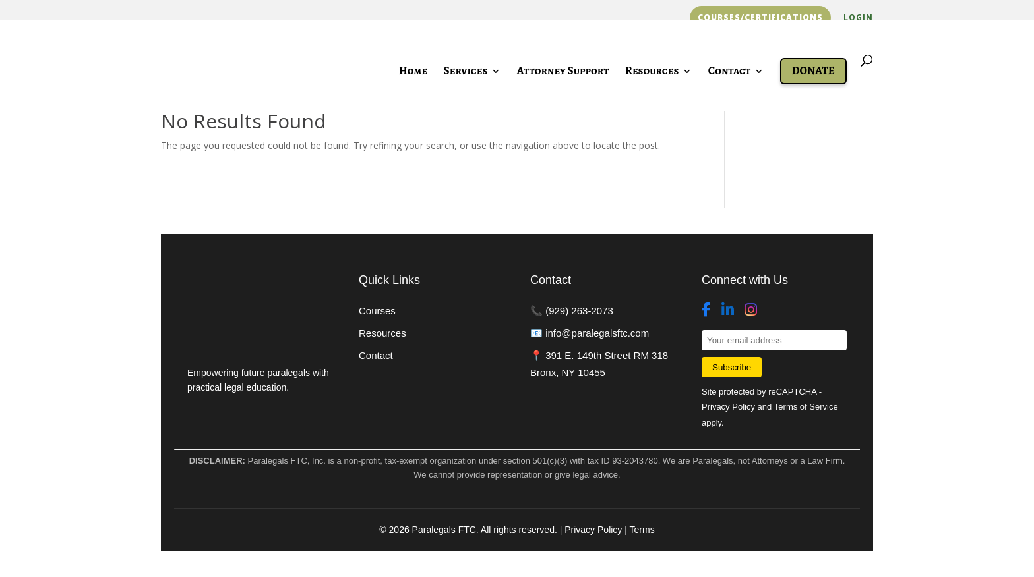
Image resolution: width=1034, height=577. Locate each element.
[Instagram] (751, 310)
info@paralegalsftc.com (597, 333)
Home (413, 72)
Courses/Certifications (760, 18)
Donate (813, 70)
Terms (642, 529)
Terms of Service (806, 407)
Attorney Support (563, 72)
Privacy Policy (728, 407)
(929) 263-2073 (579, 310)
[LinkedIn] (727, 310)
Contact (729, 72)
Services (466, 72)
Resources (652, 72)
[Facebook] (706, 310)
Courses (377, 310)
